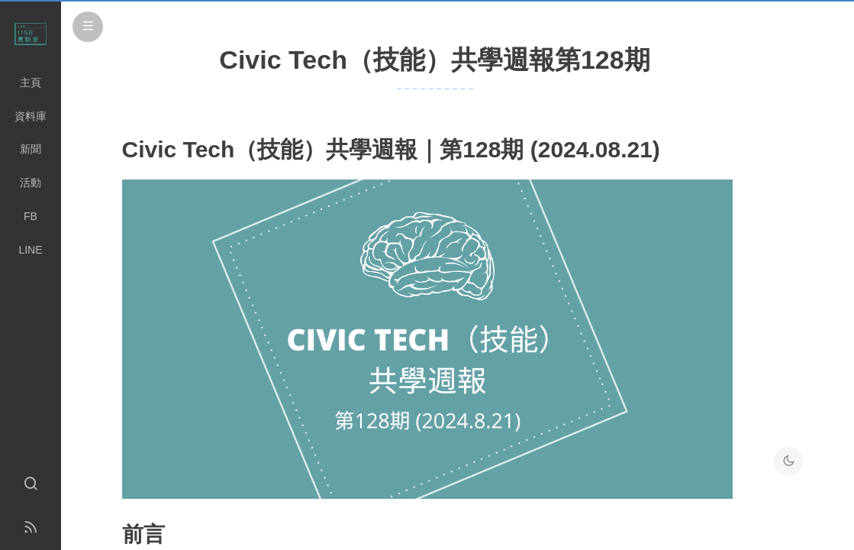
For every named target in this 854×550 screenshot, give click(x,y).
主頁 (30, 82)
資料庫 (31, 116)
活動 (30, 182)
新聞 (30, 149)
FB (30, 216)
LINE (30, 250)
